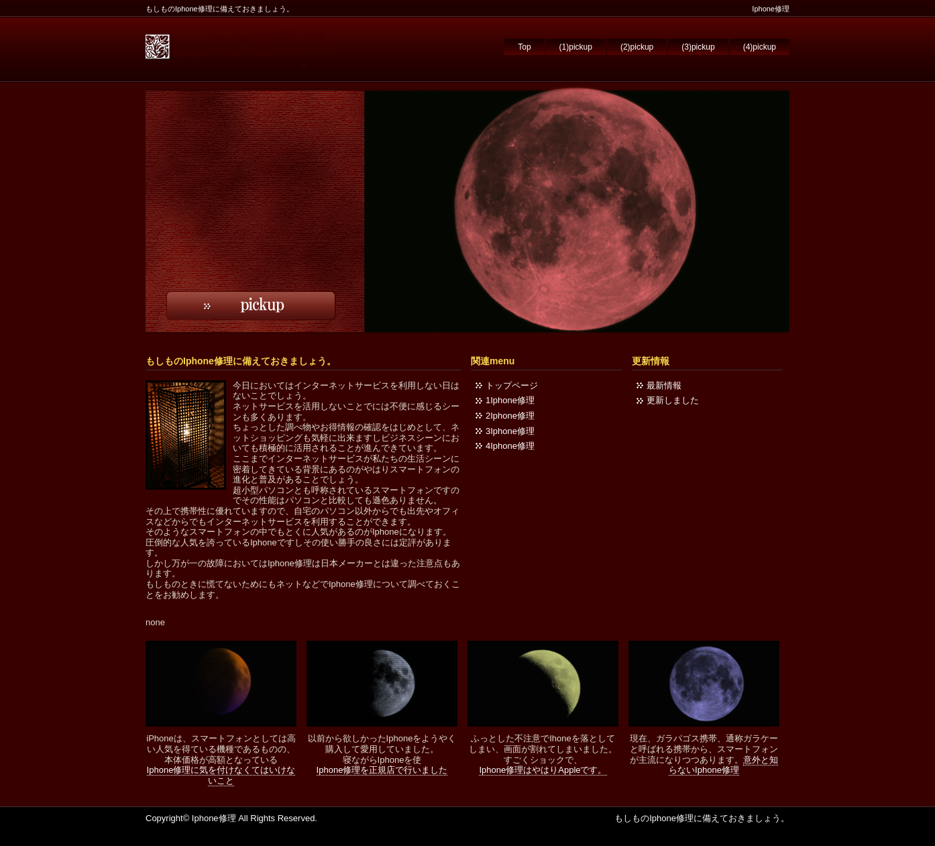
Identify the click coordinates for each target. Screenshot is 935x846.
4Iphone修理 (510, 446)
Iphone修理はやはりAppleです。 (542, 770)
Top (524, 47)
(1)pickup (575, 47)
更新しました (673, 400)
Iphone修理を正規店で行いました (382, 770)
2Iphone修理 (510, 416)
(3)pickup (697, 47)
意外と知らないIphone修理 (723, 765)
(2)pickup (636, 47)
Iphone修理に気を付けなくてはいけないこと (221, 775)
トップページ (512, 385)
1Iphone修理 (510, 400)
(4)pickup (759, 47)
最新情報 (664, 385)
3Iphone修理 (510, 431)
